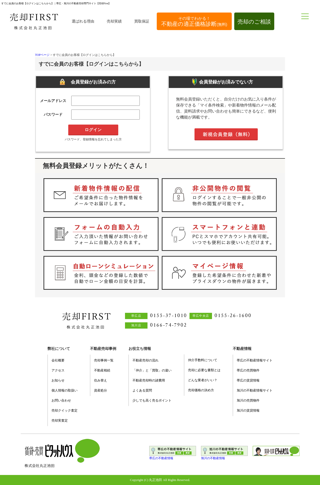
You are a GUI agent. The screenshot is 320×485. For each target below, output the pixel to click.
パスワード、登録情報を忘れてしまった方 (93, 139)
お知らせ (58, 380)
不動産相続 (102, 370)
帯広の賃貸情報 (248, 380)
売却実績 (114, 21)
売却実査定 (60, 420)
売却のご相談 (254, 22)
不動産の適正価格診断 (194, 21)
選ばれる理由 (83, 21)
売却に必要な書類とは (204, 370)
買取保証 (141, 21)
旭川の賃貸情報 (248, 410)
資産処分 (100, 390)
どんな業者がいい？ (202, 380)
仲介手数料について (202, 360)
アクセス (58, 370)
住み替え (100, 380)
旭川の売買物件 (248, 400)
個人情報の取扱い (65, 390)
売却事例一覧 (104, 360)
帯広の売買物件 (248, 370)
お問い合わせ (61, 400)
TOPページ (42, 55)
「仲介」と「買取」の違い (152, 370)
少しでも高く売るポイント (152, 400)
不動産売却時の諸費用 (148, 380)
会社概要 (58, 360)
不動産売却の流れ (145, 360)
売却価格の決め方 (201, 390)
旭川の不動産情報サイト (254, 390)
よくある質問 (142, 390)
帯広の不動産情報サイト (254, 360)
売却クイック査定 (65, 410)
